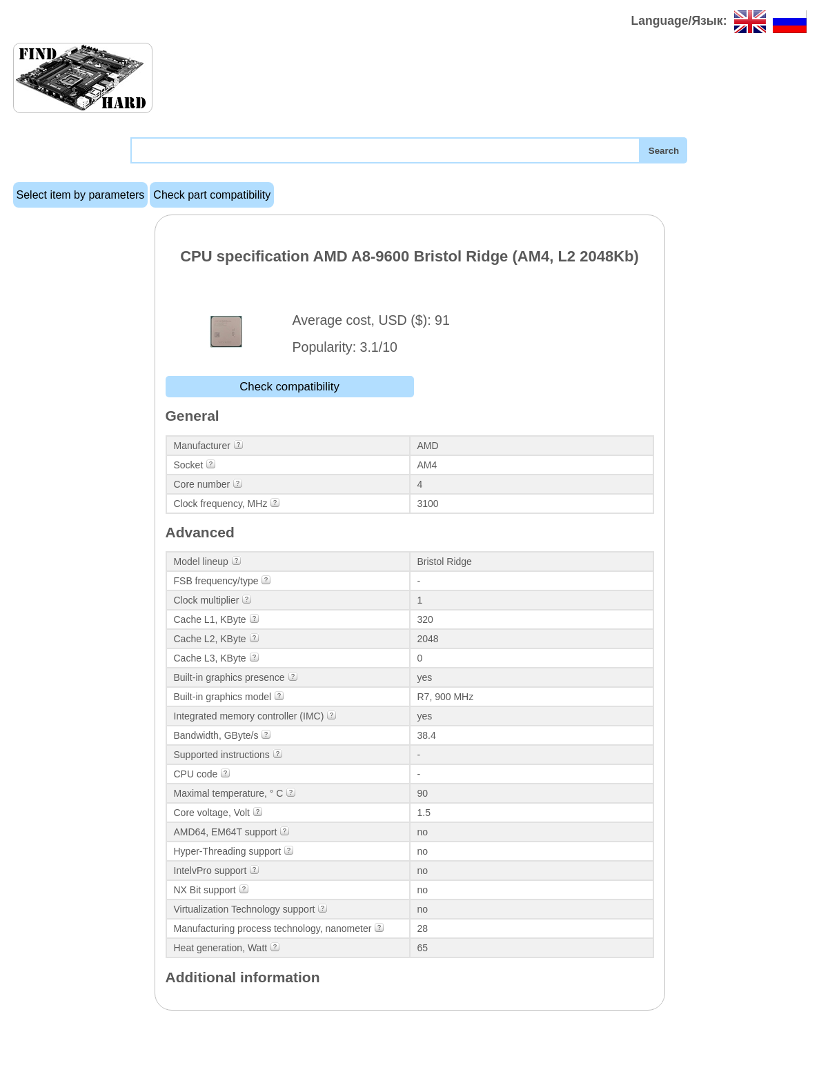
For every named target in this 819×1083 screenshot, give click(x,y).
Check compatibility (289, 386)
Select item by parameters (81, 195)
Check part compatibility (211, 195)
